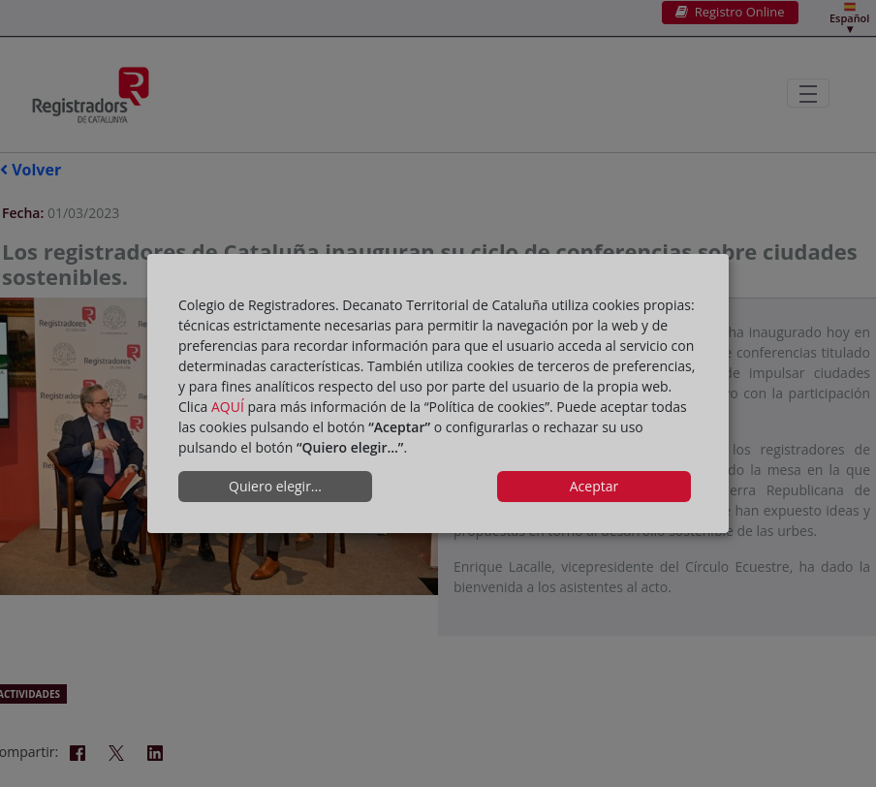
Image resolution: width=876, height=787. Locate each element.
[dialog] (438, 393)
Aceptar (594, 486)
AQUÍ (227, 406)
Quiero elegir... (275, 486)
